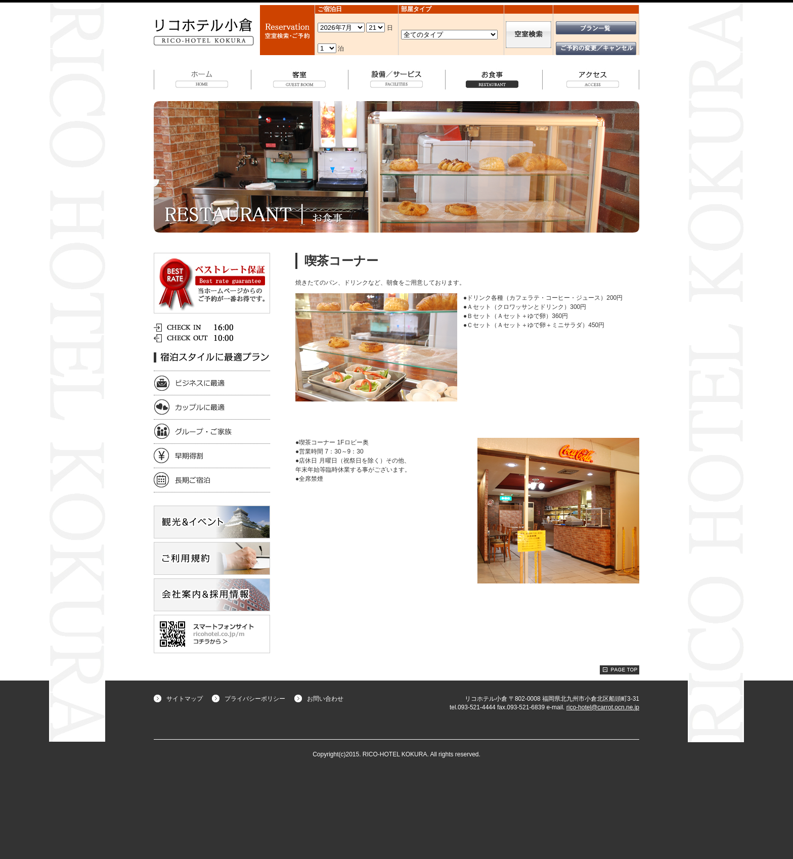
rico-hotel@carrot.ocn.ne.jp (602, 707)
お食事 (494, 78)
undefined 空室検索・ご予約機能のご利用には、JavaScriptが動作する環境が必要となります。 (341, 27)
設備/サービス (397, 78)
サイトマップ (184, 698)
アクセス (591, 78)
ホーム (202, 78)
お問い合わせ (325, 698)
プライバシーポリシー (255, 698)
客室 (299, 78)
